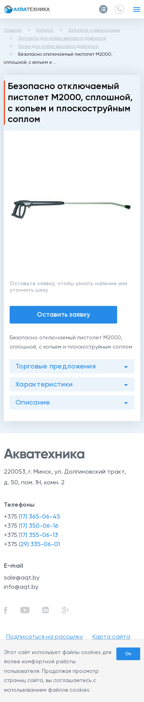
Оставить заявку (63, 314)
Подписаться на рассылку (44, 636)
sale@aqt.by (22, 577)
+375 (32, 516)
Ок (128, 653)
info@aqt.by (21, 586)
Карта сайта (111, 636)
